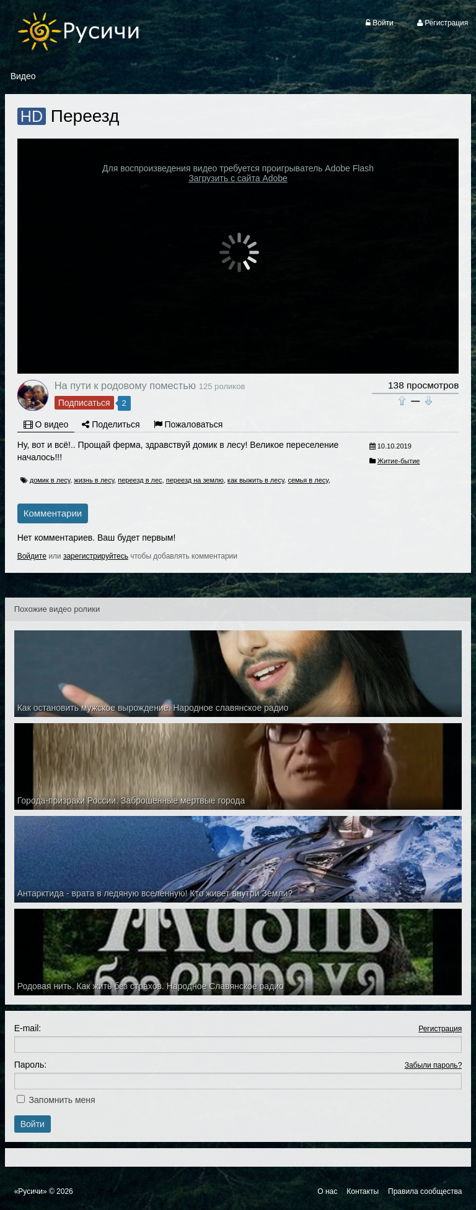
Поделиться (110, 424)
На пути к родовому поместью (125, 385)
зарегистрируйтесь (95, 556)
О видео (46, 424)
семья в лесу (308, 480)
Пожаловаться (188, 424)
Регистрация (440, 1028)
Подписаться (84, 403)
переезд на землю (195, 480)
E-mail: (28, 1028)
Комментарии (53, 513)
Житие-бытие (398, 461)
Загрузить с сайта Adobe (238, 178)
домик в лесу (50, 480)
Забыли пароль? (433, 1065)
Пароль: (30, 1065)
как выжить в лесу (255, 480)
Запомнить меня (62, 1100)
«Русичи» (30, 1191)
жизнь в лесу (94, 480)
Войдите (31, 556)
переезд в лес (140, 480)
